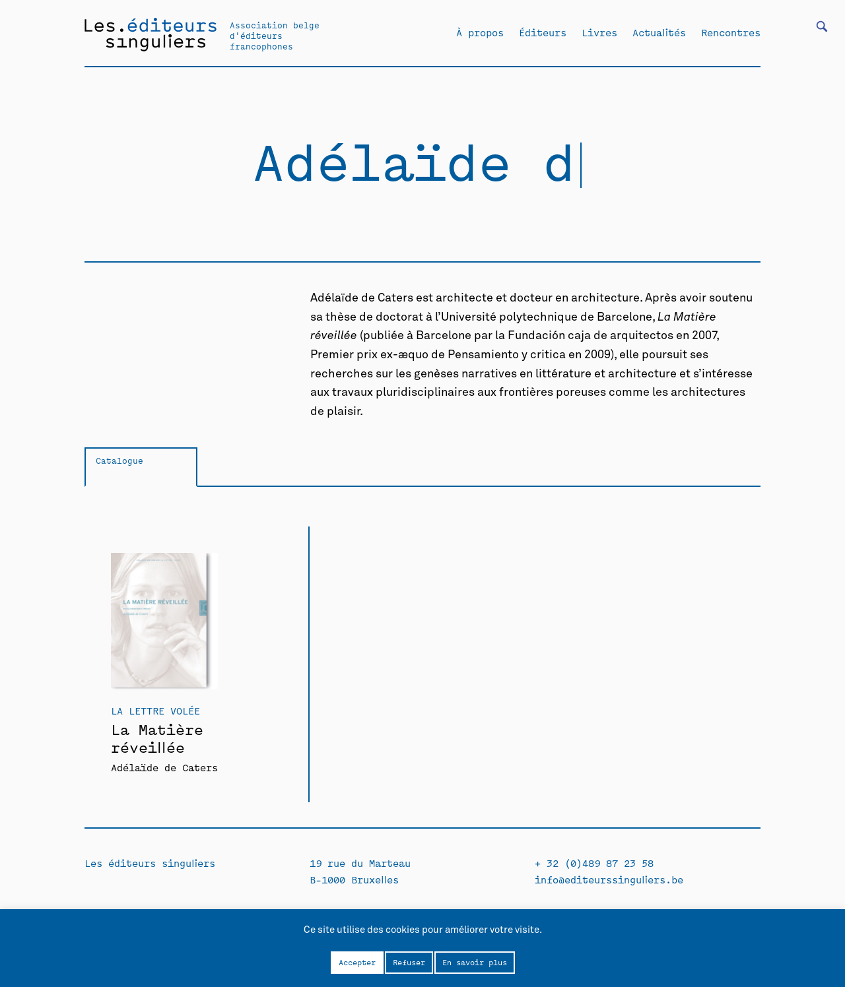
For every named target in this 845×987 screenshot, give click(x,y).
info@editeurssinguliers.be (609, 879)
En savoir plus (474, 962)
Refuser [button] (409, 962)
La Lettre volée (155, 710)
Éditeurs (542, 32)
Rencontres (730, 32)
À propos (480, 32)
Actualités (659, 32)
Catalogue (119, 460)
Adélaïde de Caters (164, 767)
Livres (599, 32)
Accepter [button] (357, 962)
